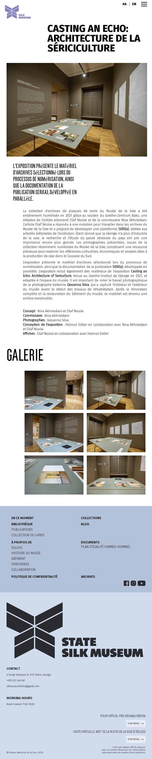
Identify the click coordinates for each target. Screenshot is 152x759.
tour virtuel (136, 723)
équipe (16, 548)
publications (22, 530)
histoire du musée (26, 553)
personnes (20, 564)
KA (125, 4)
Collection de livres (28, 535)
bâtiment (18, 559)
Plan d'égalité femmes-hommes (105, 547)
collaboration (23, 570)
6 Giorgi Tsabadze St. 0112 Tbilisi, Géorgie (29, 674)
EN (134, 4)
